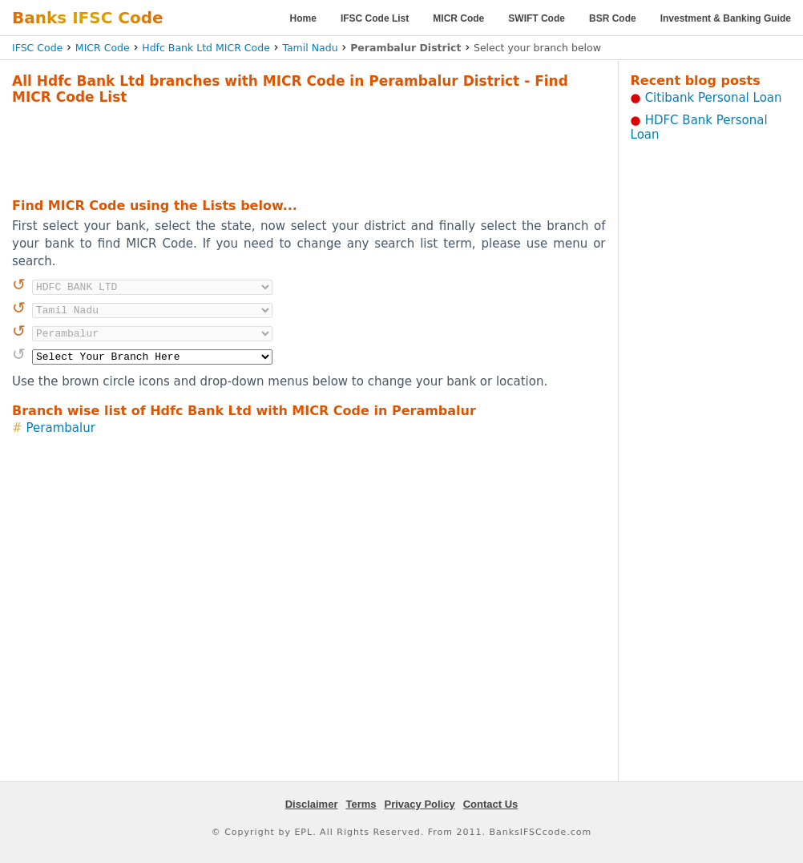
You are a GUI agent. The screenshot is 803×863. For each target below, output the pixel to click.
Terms (360, 804)
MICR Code (458, 18)
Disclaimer (311, 804)
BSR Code (612, 18)
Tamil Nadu (309, 48)
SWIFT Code (536, 18)
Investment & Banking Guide (725, 18)
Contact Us (491, 804)
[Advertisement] (308, 149)
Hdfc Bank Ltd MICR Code (206, 48)
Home (303, 18)
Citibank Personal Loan (713, 98)
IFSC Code (37, 48)
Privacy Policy (420, 804)
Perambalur (60, 428)
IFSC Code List (375, 18)
